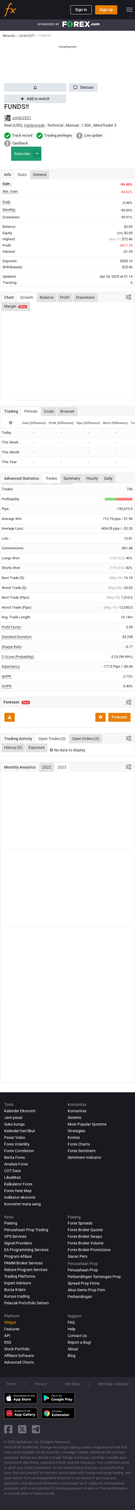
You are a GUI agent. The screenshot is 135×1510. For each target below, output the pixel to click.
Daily (108, 478)
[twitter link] (22, 1429)
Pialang (10, 1223)
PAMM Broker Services (23, 1263)
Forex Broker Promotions (89, 1250)
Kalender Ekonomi (19, 1111)
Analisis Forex (16, 1164)
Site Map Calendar (113, 1384)
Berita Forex (14, 1157)
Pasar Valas (14, 1137)
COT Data (12, 1171)
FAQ (71, 1322)
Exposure (37, 747)
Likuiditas (12, 1177)
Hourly (92, 478)
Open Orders (85, 739)
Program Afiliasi (18, 1256)
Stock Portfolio (17, 1349)
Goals (49, 411)
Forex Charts (79, 1144)
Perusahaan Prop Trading (26, 1230)
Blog (71, 1355)
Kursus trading (17, 1296)
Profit (65, 297)
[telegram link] (36, 1429)
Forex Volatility (17, 1144)
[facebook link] (8, 1429)
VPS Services (15, 1236)
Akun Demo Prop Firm (86, 1290)
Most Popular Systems (87, 1124)
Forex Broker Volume (85, 1243)
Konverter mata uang (22, 1204)
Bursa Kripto (15, 1289)
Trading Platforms (19, 1276)
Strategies (76, 1131)
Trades (51, 478)
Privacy (40, 1384)
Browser (67, 411)
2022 (46, 767)
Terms (11, 1384)
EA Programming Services (26, 1250)
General (39, 174)
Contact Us (77, 1335)
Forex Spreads (80, 1223)
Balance (47, 297)
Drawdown (85, 297)
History (13, 748)
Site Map (72, 1384)
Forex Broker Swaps (85, 1236)
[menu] (129, 10)
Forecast (119, 717)
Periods (30, 411)
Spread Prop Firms (84, 1283)
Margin (15, 306)
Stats (22, 174)
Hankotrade (34, 125)
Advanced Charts (19, 1362)
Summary (71, 478)
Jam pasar (13, 1117)
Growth (26, 297)
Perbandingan (80, 1296)
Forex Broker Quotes (85, 1230)
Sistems (74, 1117)
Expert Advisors (17, 1283)
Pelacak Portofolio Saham (26, 1303)
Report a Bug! (79, 1342)
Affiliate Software (19, 1355)
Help (71, 1329)
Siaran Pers (77, 1256)
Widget (10, 1322)
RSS (7, 1342)
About (73, 1349)
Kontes (74, 1137)
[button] (83, 87)
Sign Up (106, 9)
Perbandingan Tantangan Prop (94, 1276)
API (7, 1335)
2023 (61, 767)
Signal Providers (18, 1243)
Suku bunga (14, 1124)
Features (11, 1329)
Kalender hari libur (19, 1131)
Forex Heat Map (18, 1190)
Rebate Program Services (25, 1269)
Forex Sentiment (82, 1151)
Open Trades (52, 739)
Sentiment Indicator (84, 1157)
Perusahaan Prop (83, 1270)
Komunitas (77, 1111)
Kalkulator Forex (18, 1184)
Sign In (81, 9)
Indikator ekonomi (19, 1197)
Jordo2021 (21, 118)
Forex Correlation (19, 1151)
